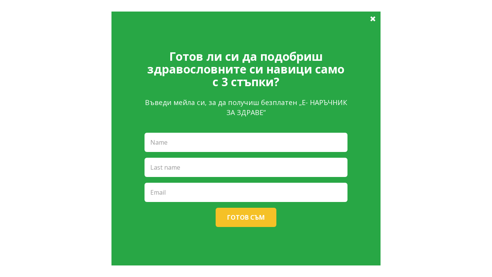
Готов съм (246, 217)
